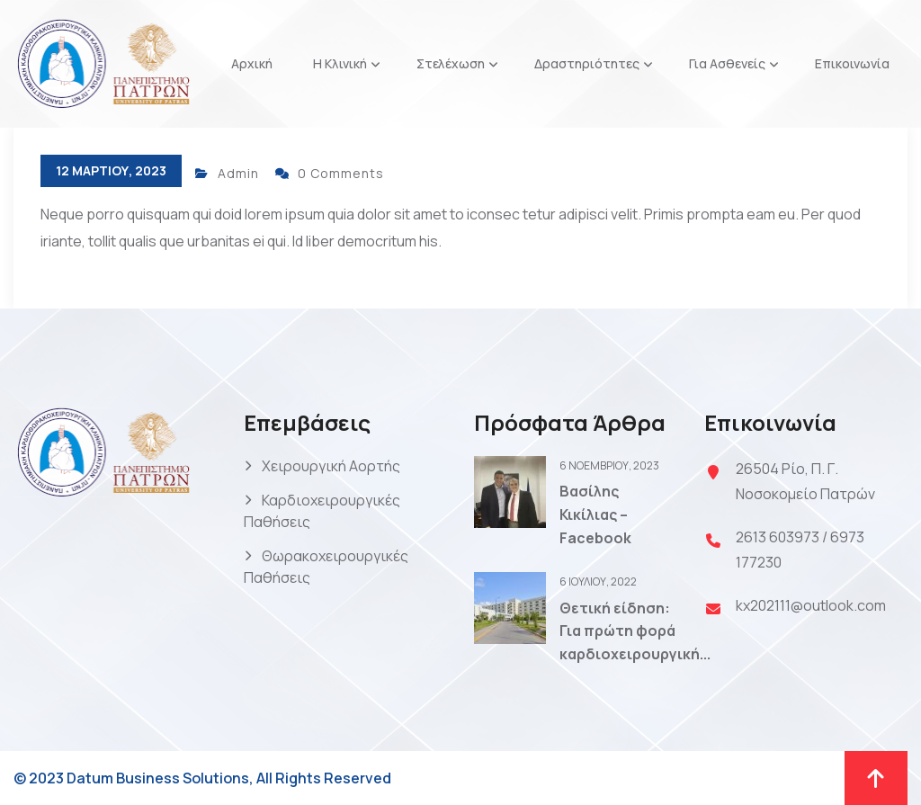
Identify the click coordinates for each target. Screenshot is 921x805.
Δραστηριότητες (586, 63)
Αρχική (252, 63)
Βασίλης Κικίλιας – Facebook (595, 514)
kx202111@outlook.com (811, 605)
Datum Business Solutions (158, 778)
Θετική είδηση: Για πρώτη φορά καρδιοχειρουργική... (635, 631)
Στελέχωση (450, 63)
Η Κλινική (340, 63)
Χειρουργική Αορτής (331, 466)
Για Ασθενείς (727, 63)
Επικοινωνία (852, 63)
